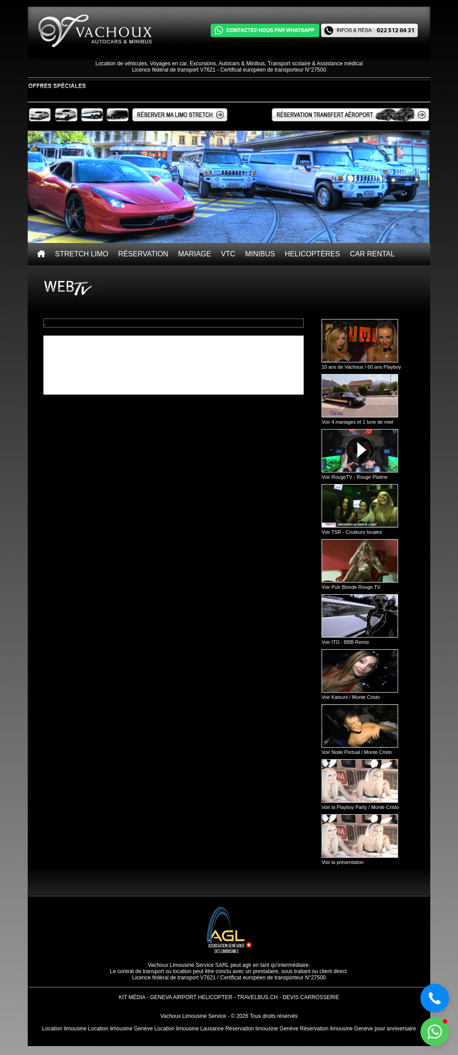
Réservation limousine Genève (261, 1028)
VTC (228, 254)
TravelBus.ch (257, 997)
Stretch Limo (81, 254)
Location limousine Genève (120, 1028)
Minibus (260, 254)
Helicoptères (312, 254)
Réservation (143, 254)
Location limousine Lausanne (189, 1028)
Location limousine (64, 1028)
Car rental (372, 254)
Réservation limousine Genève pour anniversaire (358, 1028)
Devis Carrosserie (311, 997)
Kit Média (132, 997)
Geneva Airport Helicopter (191, 997)
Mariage (194, 254)
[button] (434, 1031)
